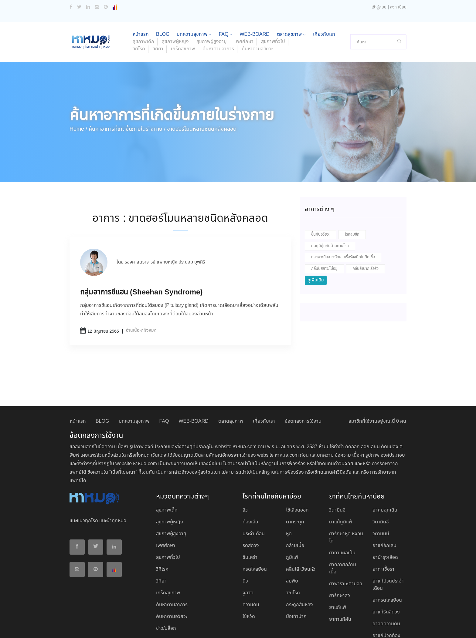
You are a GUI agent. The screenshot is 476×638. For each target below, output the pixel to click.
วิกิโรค (139, 8)
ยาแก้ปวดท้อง (386, 595)
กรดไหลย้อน (255, 529)
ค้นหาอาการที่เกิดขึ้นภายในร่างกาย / (127, 89)
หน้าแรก (78, 381)
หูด (289, 493)
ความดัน (251, 564)
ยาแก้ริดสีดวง (386, 572)
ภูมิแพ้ (292, 517)
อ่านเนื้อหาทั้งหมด (141, 290)
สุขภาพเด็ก (167, 470)
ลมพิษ (292, 541)
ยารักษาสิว (339, 555)
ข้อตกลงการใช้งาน (303, 381)
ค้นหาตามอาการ (218, 8)
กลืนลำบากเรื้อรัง (365, 229)
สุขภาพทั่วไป (168, 517)
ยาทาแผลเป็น (342, 512)
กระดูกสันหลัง (299, 564)
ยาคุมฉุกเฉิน (384, 470)
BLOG (102, 381)
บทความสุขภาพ (134, 381)
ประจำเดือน (254, 493)
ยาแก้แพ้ (337, 567)
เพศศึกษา (165, 505)
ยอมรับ (332, 627)
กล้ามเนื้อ (295, 505)
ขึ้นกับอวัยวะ (320, 194)
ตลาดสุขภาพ (230, 381)
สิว (245, 470)
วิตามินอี (337, 470)
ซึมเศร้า (250, 517)
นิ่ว (245, 541)
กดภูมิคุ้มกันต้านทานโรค (330, 206)
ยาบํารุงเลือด (385, 517)
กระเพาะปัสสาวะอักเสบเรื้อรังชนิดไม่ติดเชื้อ (343, 217)
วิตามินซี (380, 481)
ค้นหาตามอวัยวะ (257, 8)
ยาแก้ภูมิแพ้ (340, 481)
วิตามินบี (380, 493)
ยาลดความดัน (386, 583)
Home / (78, 89)
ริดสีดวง (251, 505)
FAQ (164, 381)
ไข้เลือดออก (297, 470)
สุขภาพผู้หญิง (169, 481)
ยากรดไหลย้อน (387, 560)
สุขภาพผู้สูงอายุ (171, 493)
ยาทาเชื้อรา (383, 529)
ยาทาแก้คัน (340, 579)
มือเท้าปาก (296, 576)
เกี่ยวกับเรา (264, 381)
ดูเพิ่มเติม (316, 240)
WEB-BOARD (193, 381)
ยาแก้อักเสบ (384, 505)
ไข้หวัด (249, 576)
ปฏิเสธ (350, 626)
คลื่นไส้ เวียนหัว (300, 529)
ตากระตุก (295, 481)
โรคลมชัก (352, 194)
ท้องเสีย (250, 481)
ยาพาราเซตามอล (345, 543)
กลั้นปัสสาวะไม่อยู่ (324, 229)
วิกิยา (158, 8)
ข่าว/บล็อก (166, 588)
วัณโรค (293, 552)
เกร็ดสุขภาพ (183, 8)
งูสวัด (248, 552)
